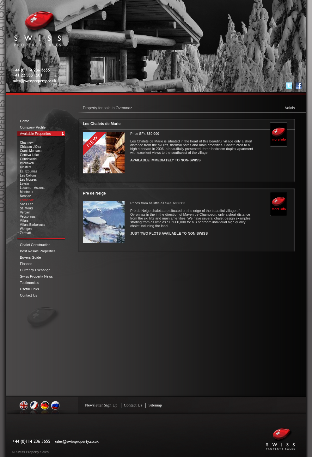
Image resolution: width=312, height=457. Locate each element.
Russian (55, 405)
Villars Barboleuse (32, 224)
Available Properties (35, 133)
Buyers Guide (30, 257)
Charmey (26, 142)
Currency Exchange (35, 270)
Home (24, 121)
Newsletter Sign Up (101, 405)
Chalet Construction (35, 245)
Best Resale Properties (38, 251)
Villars (24, 220)
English (24, 405)
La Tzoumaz (28, 171)
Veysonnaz (27, 216)
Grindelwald (28, 159)
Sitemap (155, 405)
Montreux (26, 192)
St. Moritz (26, 208)
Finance (26, 264)
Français (34, 405)
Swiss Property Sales (37, 32)
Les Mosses (28, 179)
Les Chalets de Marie (101, 124)
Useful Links (29, 289)
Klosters (25, 167)
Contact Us (28, 295)
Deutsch (44, 405)
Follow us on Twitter (289, 86)
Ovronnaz (27, 200)
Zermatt (25, 233)
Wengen (26, 229)
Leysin (24, 183)
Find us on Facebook (299, 86)
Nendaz (25, 196)
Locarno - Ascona (32, 187)
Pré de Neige (94, 193)
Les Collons (28, 175)
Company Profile (33, 127)
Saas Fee (27, 204)
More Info (278, 139)
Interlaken (27, 163)
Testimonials (29, 283)
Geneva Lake (29, 155)
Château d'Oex (30, 146)
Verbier (25, 212)
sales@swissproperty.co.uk (44, 81)
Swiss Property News (36, 276)
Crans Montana (30, 151)
